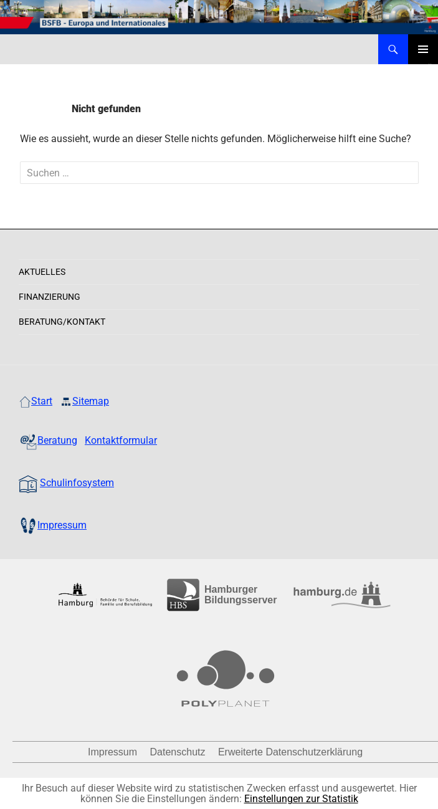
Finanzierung (49, 297)
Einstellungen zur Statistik (301, 798)
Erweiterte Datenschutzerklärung (290, 752)
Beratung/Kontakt (62, 322)
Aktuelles (42, 272)
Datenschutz (178, 752)
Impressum (112, 752)
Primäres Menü (423, 49)
